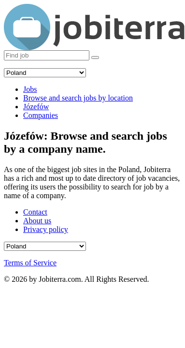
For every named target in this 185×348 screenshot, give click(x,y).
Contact (35, 212)
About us (37, 221)
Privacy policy (45, 229)
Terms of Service (30, 263)
